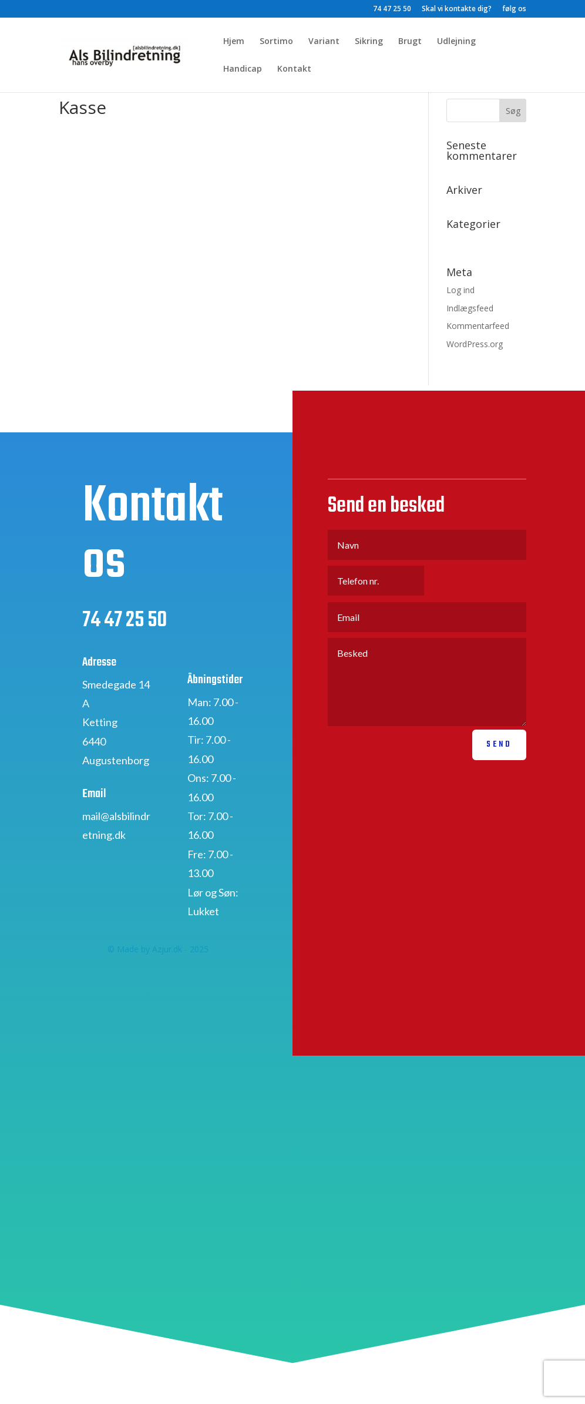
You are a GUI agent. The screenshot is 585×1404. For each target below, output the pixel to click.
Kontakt (294, 69)
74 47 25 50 (392, 9)
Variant (323, 41)
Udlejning (456, 41)
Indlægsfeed (469, 308)
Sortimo (276, 41)
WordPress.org (474, 344)
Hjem (233, 41)
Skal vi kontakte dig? (457, 9)
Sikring (369, 41)
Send (499, 759)
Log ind (460, 289)
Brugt (410, 41)
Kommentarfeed (477, 325)
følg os (514, 9)
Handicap (242, 69)
